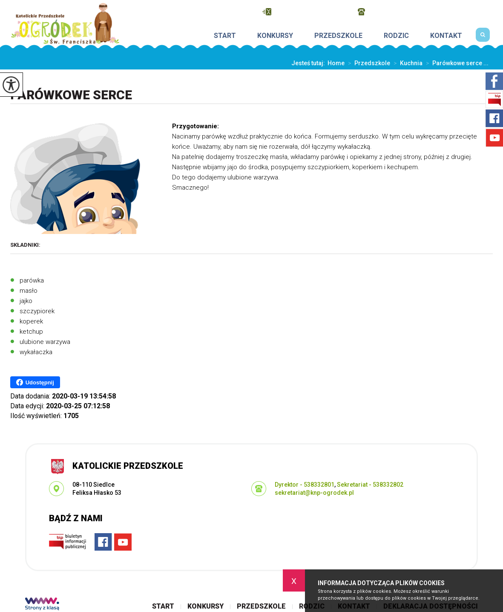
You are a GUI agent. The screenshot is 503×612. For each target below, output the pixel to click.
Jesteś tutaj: (309, 63)
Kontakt (446, 35)
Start (225, 35)
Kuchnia (406, 63)
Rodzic (396, 35)
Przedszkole (338, 35)
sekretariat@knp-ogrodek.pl (305, 11)
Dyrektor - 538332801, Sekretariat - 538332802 (425, 11)
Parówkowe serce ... (456, 63)
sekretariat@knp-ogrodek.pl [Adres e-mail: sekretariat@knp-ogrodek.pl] (314, 492)
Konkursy (275, 35)
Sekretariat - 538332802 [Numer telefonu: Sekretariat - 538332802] (370, 484)
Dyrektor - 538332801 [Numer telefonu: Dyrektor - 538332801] (304, 484)
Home (336, 63)
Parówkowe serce (71, 94)
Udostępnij (35, 382)
